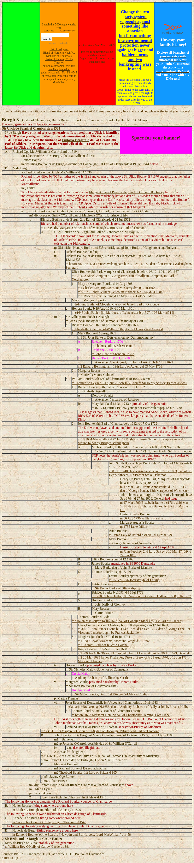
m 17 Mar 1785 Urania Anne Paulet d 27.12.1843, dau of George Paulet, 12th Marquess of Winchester (154, 488)
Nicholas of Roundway (59, 56)
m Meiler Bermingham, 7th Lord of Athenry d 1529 (46, 809)
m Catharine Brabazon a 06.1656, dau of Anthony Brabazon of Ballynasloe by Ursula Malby (127, 706)
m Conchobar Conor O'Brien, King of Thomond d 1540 (49, 822)
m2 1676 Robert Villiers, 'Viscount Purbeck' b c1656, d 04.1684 (120, 292)
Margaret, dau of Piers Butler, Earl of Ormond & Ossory (126, 192)
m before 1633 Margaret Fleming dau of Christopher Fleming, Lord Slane (121, 715)
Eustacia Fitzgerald (75, 140)
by (64, 43)
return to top (10, 857)
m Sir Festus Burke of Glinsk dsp (114, 588)
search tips (49, 31)
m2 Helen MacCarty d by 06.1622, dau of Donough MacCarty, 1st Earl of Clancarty (127, 621)
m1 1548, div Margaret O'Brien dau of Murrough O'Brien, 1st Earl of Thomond (93, 228)
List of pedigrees (58, 49)
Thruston (59, 62)
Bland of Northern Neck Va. (59, 52)
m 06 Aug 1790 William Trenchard (143, 518)
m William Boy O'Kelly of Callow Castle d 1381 (37, 846)
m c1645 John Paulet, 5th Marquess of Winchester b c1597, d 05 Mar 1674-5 (123, 312)
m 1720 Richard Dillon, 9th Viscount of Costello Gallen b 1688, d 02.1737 (141, 596)
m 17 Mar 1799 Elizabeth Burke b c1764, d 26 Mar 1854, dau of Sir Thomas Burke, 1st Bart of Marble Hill (154, 506)
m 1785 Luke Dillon (133, 526)
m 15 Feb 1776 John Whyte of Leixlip (134, 580)
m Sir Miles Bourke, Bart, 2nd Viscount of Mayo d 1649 (109, 694)
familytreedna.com (62, 75)
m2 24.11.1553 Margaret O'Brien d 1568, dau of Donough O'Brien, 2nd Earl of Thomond (100, 731)
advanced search (68, 31)
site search (54, 43)
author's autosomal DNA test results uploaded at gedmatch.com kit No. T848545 (59, 69)
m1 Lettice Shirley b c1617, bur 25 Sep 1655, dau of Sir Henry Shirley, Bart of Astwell (129, 383)
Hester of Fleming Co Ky (59, 59)
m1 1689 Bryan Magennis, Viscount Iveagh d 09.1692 (114, 641)
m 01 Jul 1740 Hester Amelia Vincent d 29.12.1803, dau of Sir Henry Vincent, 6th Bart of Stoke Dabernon (150, 473)
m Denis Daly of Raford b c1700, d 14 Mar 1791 (141, 535)
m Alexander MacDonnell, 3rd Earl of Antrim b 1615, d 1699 (132, 362)
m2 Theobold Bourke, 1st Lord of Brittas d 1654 (86, 772)
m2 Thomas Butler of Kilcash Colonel (103, 645)
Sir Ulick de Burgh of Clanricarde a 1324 (31, 128)
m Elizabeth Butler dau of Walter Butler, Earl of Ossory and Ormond (117, 329)
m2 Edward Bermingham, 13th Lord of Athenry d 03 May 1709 (120, 366)
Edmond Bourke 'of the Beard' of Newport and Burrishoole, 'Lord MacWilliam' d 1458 (73, 834)
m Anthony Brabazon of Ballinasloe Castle (100, 677)
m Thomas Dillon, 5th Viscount (113, 345)
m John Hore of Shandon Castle (113, 354)
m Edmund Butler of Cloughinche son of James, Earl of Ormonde (115, 304)
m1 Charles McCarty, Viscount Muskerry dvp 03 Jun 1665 (116, 288)
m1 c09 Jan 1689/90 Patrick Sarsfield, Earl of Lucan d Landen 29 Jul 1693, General (133, 653)
